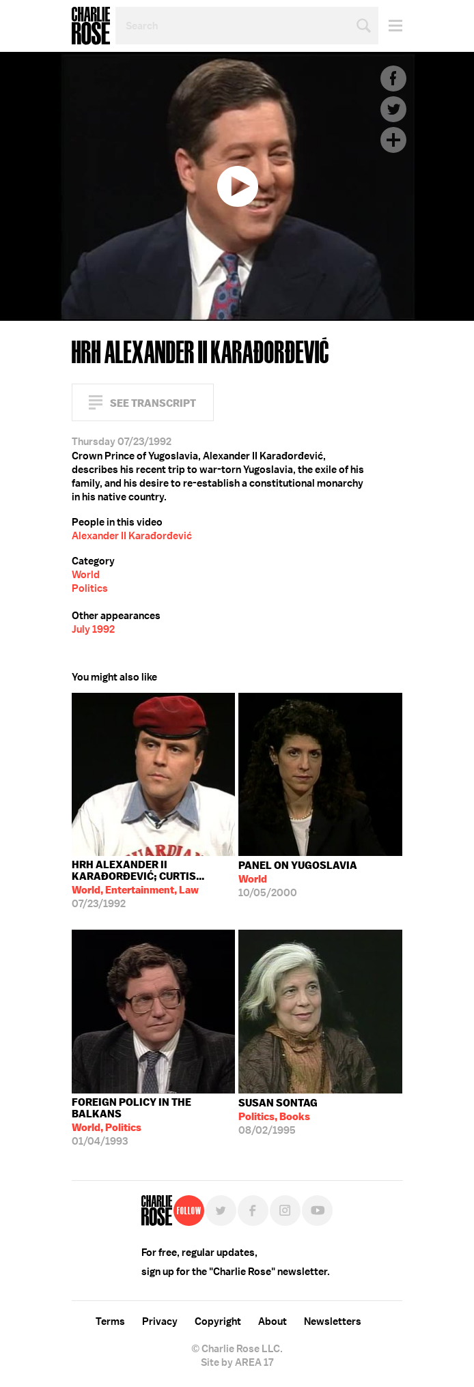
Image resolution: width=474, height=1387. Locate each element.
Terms (110, 1321)
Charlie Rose (91, 26)
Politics (90, 588)
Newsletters (332, 1321)
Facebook (393, 78)
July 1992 (93, 629)
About (272, 1321)
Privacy (160, 1321)
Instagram (285, 1210)
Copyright (218, 1321)
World (86, 575)
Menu (390, 25)
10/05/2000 (297, 879)
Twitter (393, 109)
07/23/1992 (154, 884)
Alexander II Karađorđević (132, 536)
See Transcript (153, 403)
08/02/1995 (278, 1116)
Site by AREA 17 (237, 1362)
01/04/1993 (154, 1122)
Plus (393, 140)
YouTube (317, 1210)
